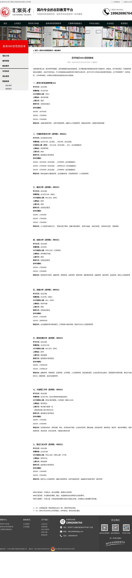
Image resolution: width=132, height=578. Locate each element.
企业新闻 (26, 524)
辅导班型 (5, 61)
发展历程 (44, 527)
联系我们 (124, 23)
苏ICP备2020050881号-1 (42, 549)
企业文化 (44, 524)
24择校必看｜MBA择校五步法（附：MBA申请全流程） (58, 508)
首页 (5, 23)
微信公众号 (126, 2)
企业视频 (26, 527)
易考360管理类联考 (53, 23)
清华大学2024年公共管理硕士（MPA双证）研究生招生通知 (59, 511)
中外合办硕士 (94, 23)
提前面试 (9, 89)
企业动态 (110, 23)
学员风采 (5, 71)
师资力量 (44, 532)
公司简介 (17, 23)
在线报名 (115, 2)
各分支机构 (45, 529)
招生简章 (9, 85)
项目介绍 (5, 56)
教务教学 (5, 66)
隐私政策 (44, 535)
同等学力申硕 (33, 23)
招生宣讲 (5, 76)
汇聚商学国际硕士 (75, 23)
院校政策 (5, 81)
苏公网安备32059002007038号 (65, 549)
